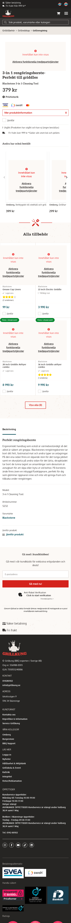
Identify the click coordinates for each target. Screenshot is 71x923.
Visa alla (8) (35, 405)
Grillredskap (24, 30)
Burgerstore (8, 739)
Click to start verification (38, 595)
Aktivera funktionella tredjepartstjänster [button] (35, 61)
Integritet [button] (7, 776)
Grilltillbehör (8, 30)
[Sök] (35, 22)
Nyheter (6, 759)
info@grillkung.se (11, 685)
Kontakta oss (8, 714)
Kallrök (6, 772)
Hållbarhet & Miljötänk (14, 763)
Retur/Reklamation (12, 781)
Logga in (6, 754)
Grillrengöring (40, 30)
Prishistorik (10, 97)
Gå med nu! (35, 583)
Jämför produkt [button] (13, 534)
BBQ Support (8, 743)
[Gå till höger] (66, 177)
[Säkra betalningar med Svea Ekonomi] (13, 872)
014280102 (7, 681)
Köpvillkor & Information (14, 719)
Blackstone (8, 517)
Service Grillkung (11, 723)
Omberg (6, 734)
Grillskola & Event (11, 767)
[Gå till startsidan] (8, 13)
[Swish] (35, 872)
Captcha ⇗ (47, 599)
